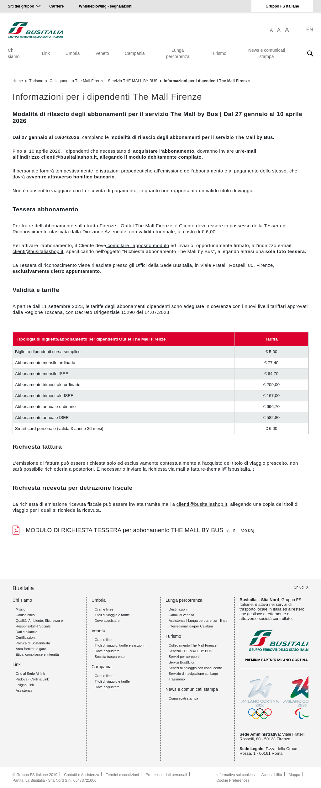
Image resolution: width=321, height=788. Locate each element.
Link (46, 53)
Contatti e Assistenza (81, 775)
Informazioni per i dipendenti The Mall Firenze (207, 81)
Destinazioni (178, 609)
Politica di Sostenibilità (33, 643)
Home (18, 81)
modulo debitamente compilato (165, 157)
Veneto (102, 53)
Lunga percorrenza (177, 53)
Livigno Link (25, 685)
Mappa (294, 775)
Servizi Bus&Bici (181, 662)
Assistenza (24, 690)
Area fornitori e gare (31, 649)
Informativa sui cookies (235, 775)
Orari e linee (104, 609)
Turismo (218, 53)
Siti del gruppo (21, 6)
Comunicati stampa (183, 698)
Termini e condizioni (122, 775)
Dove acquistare (107, 620)
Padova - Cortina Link (32, 679)
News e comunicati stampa (266, 53)
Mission (21, 609)
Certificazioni (25, 637)
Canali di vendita (181, 615)
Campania (135, 53)
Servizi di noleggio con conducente (195, 668)
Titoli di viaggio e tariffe (112, 615)
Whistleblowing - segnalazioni (106, 6)
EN (309, 29)
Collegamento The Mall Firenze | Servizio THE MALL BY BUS (103, 81)
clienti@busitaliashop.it (38, 251)
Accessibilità (271, 775)
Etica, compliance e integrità (37, 654)
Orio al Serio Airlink (30, 673)
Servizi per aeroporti (184, 656)
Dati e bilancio (26, 632)
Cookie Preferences (232, 780)
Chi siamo (13, 53)
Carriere (56, 6)
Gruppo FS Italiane (282, 6)
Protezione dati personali (166, 775)
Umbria (73, 53)
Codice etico (25, 615)
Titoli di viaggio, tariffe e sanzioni (119, 645)
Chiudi (299, 587)
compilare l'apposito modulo (138, 245)
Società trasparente (109, 656)
